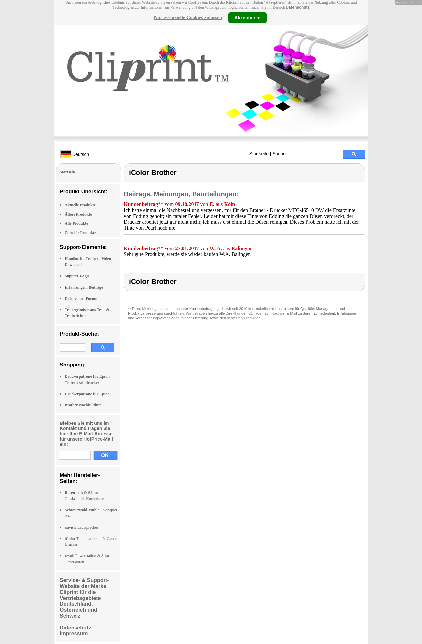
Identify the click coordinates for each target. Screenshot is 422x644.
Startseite (259, 153)
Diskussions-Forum (81, 298)
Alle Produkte (76, 223)
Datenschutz (297, 7)
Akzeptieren (247, 17)
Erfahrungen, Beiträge (84, 287)
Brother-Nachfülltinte (83, 405)
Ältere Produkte (78, 214)
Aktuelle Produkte (80, 205)
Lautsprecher (81, 527)
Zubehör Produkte (80, 232)
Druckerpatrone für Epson (87, 394)
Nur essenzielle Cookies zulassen (188, 17)
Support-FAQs (77, 276)
